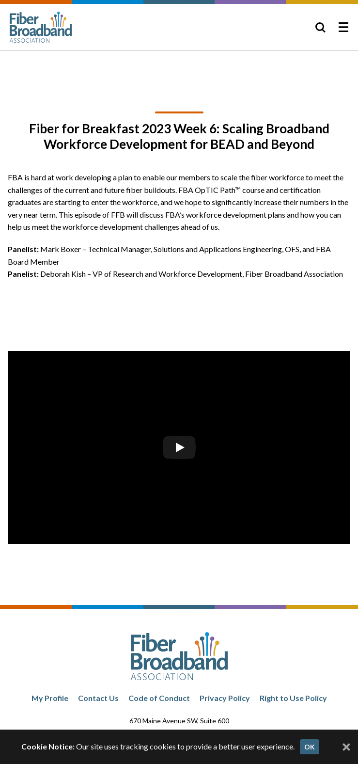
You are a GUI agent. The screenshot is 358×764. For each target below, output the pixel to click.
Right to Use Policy (293, 697)
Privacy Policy (225, 697)
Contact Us (98, 697)
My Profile (49, 697)
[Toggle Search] (320, 27)
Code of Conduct (159, 697)
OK (309, 747)
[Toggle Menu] (343, 27)
